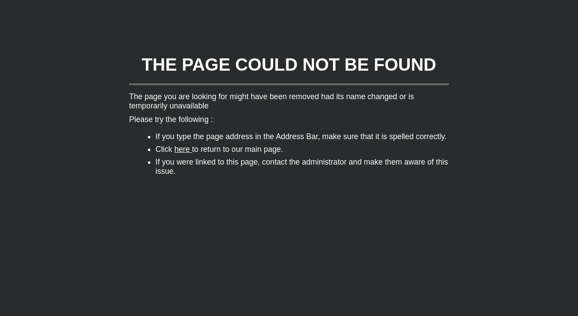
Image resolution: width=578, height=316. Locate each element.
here (183, 149)
